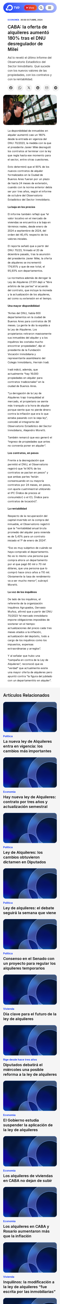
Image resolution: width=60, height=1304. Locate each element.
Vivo (30, 7)
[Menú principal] (49, 8)
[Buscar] (41, 8)
